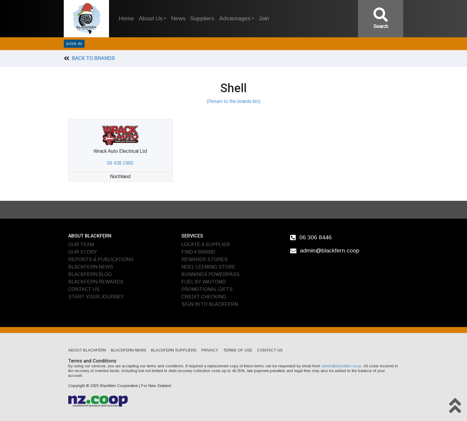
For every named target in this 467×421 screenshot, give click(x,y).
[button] (152, 18)
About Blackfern (87, 350)
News (178, 18)
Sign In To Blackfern (209, 304)
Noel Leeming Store (208, 266)
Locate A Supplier (205, 244)
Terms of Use (237, 350)
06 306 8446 (315, 237)
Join (264, 18)
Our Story (82, 252)
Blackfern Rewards (95, 281)
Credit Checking (203, 296)
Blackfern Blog (90, 274)
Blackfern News (90, 266)
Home (126, 18)
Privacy (209, 350)
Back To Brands (93, 58)
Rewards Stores (204, 259)
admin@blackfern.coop (329, 250)
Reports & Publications (100, 259)
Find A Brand (198, 252)
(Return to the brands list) (233, 101)
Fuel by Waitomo (203, 281)
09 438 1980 (120, 163)
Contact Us (83, 289)
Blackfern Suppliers (174, 350)
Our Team (81, 244)
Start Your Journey (96, 296)
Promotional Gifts (207, 289)
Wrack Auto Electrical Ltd (120, 151)
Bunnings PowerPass (210, 274)
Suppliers (202, 18)
